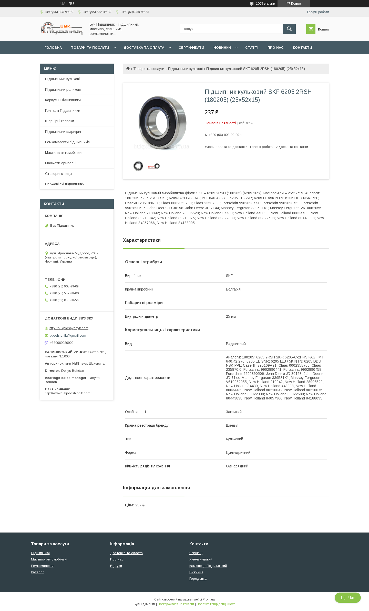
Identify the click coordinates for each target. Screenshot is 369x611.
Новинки (222, 47)
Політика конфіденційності (216, 604)
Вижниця (196, 572)
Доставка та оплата (144, 47)
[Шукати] (289, 29)
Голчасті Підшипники (62, 110)
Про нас (276, 47)
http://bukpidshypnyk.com (68, 328)
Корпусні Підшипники (63, 100)
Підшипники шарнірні (63, 131)
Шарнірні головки (59, 121)
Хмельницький (200, 559)
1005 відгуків (265, 3)
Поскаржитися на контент (176, 604)
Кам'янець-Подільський (208, 566)
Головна (53, 47)
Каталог (37, 572)
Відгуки (116, 566)
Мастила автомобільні (63, 153)
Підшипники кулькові (185, 69)
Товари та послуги (90, 47)
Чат (348, 597)
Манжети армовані (60, 163)
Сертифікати (191, 47)
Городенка (198, 578)
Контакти (302, 47)
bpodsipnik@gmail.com (68, 335)
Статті (251, 47)
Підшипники (40, 553)
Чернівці (195, 553)
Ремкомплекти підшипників (67, 142)
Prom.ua (209, 599)
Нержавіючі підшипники (65, 184)
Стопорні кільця (58, 174)
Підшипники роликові (63, 89)
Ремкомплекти (42, 566)
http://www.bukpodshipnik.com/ (68, 393)
